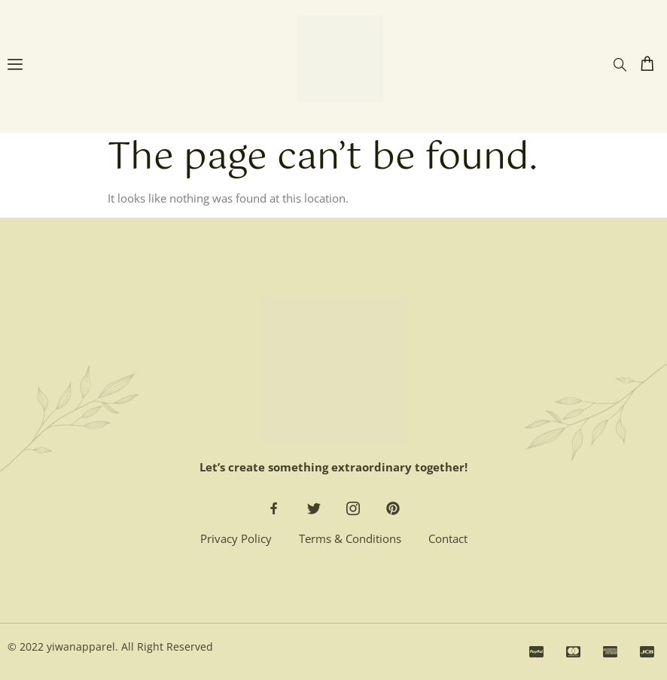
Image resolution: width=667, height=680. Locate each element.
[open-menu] (15, 66)
